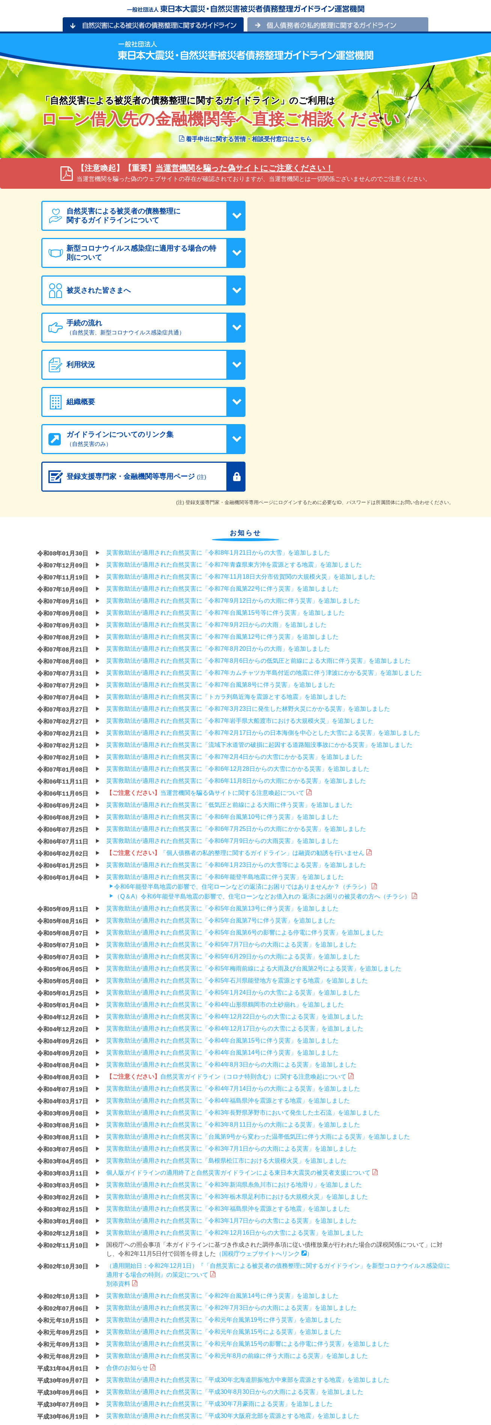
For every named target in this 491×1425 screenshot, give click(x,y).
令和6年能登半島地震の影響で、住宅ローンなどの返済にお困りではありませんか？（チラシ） (242, 737)
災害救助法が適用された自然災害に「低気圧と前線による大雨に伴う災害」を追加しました (229, 656)
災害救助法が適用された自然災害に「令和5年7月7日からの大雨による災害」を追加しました (231, 795)
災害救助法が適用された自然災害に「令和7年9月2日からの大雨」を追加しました (216, 475)
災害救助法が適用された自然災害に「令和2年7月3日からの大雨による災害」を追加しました (231, 1159)
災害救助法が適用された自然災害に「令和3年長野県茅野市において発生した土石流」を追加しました (243, 963)
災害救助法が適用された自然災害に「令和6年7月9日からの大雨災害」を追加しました (222, 692)
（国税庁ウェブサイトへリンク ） (264, 1104)
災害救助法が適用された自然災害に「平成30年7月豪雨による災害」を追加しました (219, 1255)
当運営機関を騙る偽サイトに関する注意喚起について (208, 644)
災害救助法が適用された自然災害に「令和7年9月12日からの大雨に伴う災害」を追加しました (233, 451)
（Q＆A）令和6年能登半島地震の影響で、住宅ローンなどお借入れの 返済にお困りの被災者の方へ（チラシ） (262, 747)
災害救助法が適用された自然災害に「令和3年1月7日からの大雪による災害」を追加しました (231, 1071)
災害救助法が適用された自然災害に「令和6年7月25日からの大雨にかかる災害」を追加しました (236, 680)
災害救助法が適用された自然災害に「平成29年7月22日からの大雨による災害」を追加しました (234, 1327)
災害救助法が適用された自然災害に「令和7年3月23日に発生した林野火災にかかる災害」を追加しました (248, 560)
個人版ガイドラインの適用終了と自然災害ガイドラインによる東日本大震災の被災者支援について (241, 1023)
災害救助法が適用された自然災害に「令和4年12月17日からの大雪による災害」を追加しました (234, 879)
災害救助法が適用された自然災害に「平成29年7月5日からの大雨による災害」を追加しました (233, 1339)
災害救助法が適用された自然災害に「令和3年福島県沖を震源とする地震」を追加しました (228, 1059)
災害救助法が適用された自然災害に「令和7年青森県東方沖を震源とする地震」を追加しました (234, 415)
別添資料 (121, 1135)
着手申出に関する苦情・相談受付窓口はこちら (245, 138)
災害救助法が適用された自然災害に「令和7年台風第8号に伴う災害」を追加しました (220, 536)
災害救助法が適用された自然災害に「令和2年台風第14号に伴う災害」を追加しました (222, 1147)
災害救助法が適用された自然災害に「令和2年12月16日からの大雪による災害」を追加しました (234, 1083)
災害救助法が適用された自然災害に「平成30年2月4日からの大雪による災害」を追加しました (233, 1291)
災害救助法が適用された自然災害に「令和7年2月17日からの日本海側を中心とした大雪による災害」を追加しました (263, 584)
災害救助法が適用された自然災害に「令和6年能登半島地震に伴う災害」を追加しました (225, 728)
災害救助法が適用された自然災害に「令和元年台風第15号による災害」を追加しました (223, 1183)
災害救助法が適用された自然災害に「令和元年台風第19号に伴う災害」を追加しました (223, 1171)
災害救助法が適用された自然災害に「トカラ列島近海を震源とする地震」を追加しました (226, 548)
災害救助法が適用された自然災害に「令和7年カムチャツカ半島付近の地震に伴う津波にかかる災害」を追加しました (264, 524)
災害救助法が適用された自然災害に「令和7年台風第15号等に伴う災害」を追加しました (225, 463)
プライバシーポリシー (74, 1397)
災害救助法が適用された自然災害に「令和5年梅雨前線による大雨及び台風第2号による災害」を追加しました (253, 819)
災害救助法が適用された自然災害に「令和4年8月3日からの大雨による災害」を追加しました (231, 915)
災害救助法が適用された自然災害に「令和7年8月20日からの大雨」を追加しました (218, 500)
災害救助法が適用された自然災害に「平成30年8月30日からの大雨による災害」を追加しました (234, 1243)
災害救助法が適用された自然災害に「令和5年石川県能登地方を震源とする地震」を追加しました (237, 831)
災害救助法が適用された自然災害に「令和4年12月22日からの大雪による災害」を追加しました (234, 867)
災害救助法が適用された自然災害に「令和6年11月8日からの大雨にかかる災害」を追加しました (236, 632)
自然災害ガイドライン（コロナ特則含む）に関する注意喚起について (229, 927)
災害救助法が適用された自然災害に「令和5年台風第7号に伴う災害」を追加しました (220, 771)
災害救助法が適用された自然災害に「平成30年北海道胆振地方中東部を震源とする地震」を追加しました (247, 1231)
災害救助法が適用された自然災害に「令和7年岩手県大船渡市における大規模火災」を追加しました (240, 572)
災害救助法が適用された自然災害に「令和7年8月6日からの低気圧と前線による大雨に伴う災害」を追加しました (258, 512)
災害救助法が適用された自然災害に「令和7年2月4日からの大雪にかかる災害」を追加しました (234, 608)
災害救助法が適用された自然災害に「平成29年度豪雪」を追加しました (202, 1279)
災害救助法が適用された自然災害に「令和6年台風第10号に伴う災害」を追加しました (222, 668)
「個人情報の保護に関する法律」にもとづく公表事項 (111, 1408)
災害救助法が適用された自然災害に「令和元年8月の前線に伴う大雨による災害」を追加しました (237, 1207)
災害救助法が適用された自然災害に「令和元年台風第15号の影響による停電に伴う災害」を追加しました (247, 1195)
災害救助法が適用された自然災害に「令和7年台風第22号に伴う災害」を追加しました (222, 439)
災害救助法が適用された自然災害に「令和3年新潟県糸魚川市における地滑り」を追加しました (234, 1035)
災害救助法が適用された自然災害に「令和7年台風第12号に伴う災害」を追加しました (222, 488)
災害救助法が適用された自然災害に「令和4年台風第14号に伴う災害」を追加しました (222, 903)
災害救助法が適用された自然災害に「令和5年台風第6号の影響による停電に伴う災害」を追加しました (244, 783)
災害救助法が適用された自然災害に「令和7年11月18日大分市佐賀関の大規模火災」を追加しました (240, 427)
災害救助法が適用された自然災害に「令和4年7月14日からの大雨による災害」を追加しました (233, 939)
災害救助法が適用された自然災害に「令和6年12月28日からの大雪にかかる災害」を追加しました (237, 620)
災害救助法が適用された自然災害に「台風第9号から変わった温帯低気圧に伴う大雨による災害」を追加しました (258, 987)
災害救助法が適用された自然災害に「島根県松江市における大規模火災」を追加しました (226, 1011)
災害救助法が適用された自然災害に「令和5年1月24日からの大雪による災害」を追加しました (233, 843)
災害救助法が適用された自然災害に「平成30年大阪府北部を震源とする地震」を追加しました (232, 1267)
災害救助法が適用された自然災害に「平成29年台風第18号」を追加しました (209, 1315)
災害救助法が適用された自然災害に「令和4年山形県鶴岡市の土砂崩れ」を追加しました (225, 855)
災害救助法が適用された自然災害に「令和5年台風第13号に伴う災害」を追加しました (222, 759)
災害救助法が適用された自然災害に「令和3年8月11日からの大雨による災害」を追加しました (233, 975)
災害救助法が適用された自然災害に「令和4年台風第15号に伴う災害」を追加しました (222, 891)
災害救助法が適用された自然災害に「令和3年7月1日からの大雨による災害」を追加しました (231, 999)
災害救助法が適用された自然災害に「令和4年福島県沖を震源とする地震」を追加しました (228, 951)
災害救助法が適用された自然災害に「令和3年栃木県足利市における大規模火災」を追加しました (237, 1047)
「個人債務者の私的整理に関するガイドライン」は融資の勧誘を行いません (238, 704)
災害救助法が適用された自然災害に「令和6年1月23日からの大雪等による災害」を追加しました (236, 716)
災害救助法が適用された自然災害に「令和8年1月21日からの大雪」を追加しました (218, 403)
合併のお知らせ (130, 1219)
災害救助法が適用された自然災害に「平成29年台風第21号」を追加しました (209, 1303)
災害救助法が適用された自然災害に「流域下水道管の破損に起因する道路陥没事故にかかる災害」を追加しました (259, 596)
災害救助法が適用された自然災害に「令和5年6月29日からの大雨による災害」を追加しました (233, 807)
